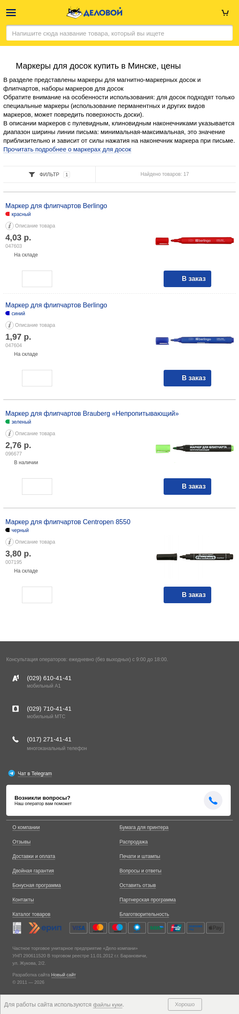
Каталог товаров (31, 914)
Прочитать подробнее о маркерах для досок (67, 149)
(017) (49, 739)
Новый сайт (63, 974)
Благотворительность (144, 914)
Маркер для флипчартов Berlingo (56, 205)
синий (18, 313)
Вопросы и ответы (141, 871)
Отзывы (21, 842)
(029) (49, 677)
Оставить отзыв (138, 885)
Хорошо (185, 1004)
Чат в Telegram (35, 774)
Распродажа (134, 842)
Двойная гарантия (33, 871)
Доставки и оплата (33, 856)
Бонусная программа (36, 885)
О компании (26, 827)
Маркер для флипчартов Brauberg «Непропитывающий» (92, 413)
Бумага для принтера (144, 827)
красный (21, 214)
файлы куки (108, 1005)
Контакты (23, 900)
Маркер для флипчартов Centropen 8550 (67, 521)
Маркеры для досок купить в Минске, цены (98, 65)
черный (20, 530)
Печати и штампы (140, 856)
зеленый (21, 422)
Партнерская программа (148, 900)
